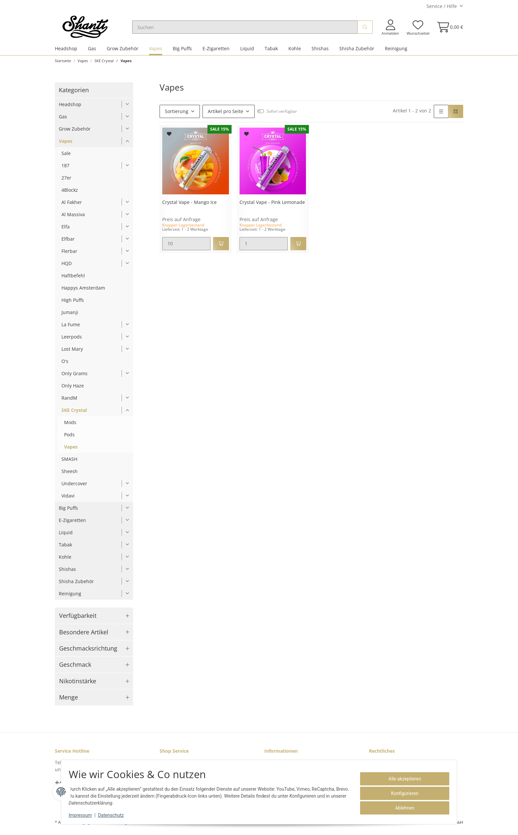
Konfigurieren (402, 793)
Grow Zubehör (122, 51)
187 (65, 168)
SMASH (69, 462)
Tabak (271, 51)
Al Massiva (73, 217)
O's (64, 364)
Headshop (66, 51)
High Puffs (72, 303)
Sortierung (176, 114)
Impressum (83, 815)
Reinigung (396, 51)
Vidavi (68, 499)
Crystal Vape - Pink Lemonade (272, 205)
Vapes (155, 51)
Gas (92, 51)
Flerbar (69, 254)
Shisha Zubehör (356, 51)
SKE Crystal (74, 413)
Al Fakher (71, 205)
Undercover (74, 486)
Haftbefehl (73, 278)
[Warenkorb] (448, 29)
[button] (390, 28)
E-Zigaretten (216, 51)
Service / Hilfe (441, 6)
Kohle (294, 51)
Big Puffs (182, 51)
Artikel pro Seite (225, 114)
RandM (69, 401)
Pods (69, 437)
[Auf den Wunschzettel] (169, 137)
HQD (66, 266)
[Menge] (186, 246)
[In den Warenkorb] (221, 246)
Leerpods (71, 340)
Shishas (320, 51)
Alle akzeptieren (402, 778)
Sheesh (69, 474)
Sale (66, 156)
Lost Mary (72, 352)
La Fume (70, 327)
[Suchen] (250, 28)
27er (66, 181)
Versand (137, 825)
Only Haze (72, 388)
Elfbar (68, 242)
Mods (70, 425)
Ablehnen (401, 808)
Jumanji (69, 315)
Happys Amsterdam (83, 291)
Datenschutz (114, 815)
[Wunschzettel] (418, 28)
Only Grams (74, 376)
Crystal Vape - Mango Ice (189, 205)
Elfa (65, 229)
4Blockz (69, 193)
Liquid (247, 51)
